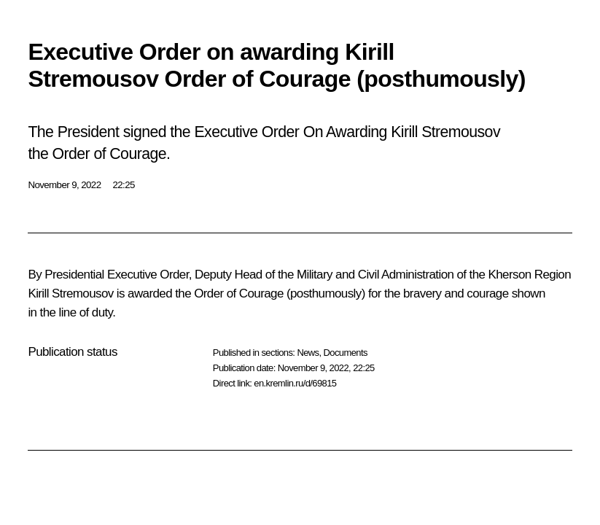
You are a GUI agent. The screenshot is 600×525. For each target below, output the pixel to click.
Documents (345, 352)
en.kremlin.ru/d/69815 (295, 383)
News (308, 352)
